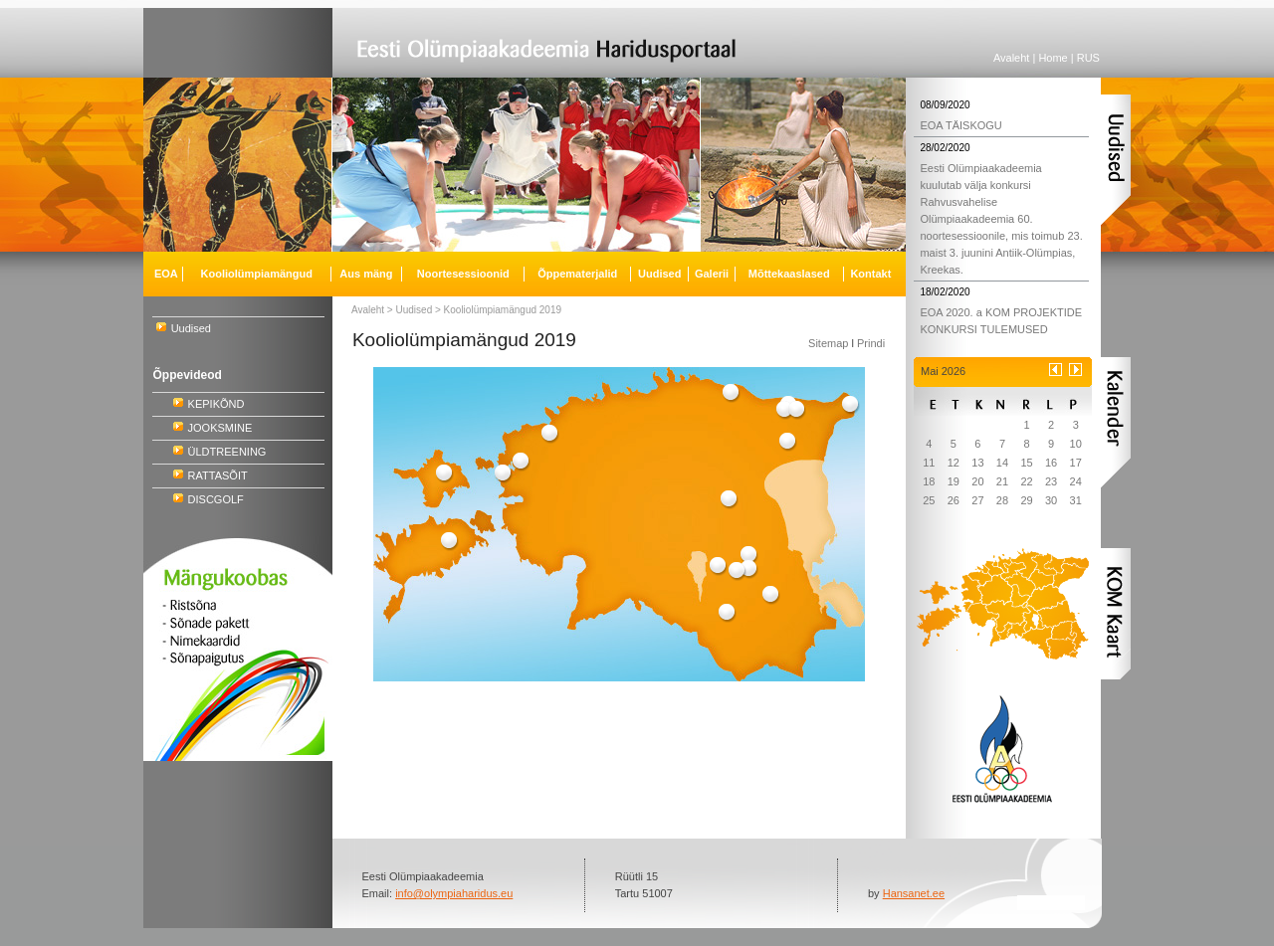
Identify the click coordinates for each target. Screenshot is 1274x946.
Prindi (871, 343)
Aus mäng (365, 274)
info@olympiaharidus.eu (454, 893)
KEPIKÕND (216, 404)
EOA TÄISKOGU (960, 125)
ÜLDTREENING (227, 452)
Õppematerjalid (577, 274)
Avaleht (1011, 58)
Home (1052, 58)
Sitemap (828, 343)
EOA (166, 274)
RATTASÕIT (218, 475)
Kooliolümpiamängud (257, 274)
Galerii (712, 274)
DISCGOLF (216, 499)
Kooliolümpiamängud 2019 (502, 309)
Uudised (191, 328)
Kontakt (870, 274)
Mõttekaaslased (789, 274)
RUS (1088, 58)
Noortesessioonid (463, 274)
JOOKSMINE (220, 428)
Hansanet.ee (914, 893)
